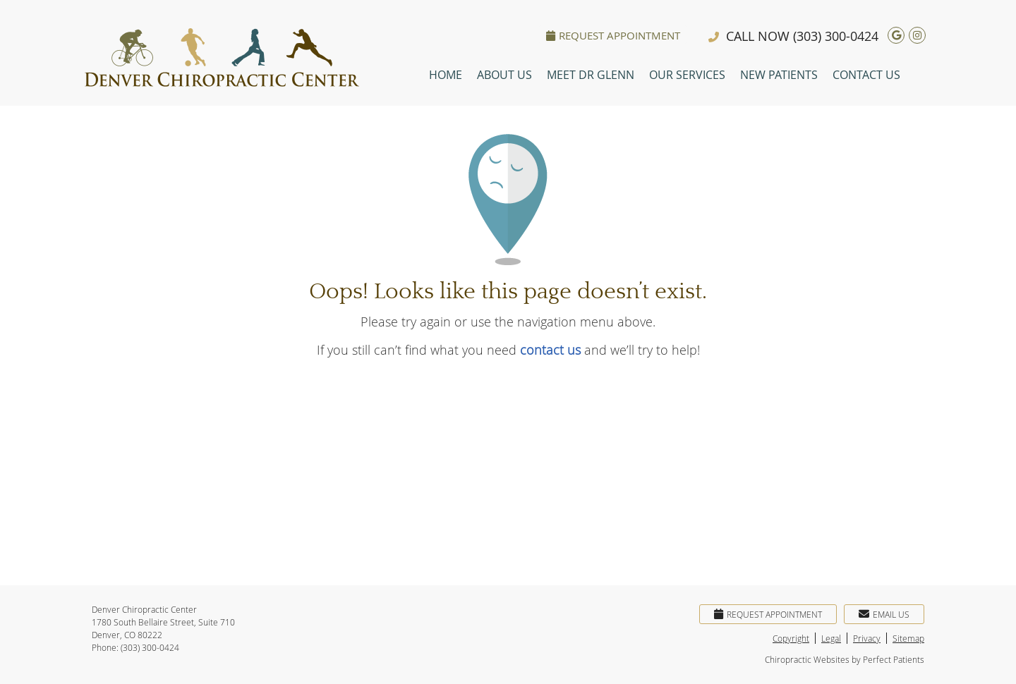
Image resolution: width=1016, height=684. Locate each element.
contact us (550, 349)
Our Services (687, 75)
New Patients (779, 75)
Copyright (791, 638)
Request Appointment (613, 35)
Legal (831, 638)
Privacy (867, 638)
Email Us (884, 614)
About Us (504, 75)
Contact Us (866, 75)
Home (445, 75)
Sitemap (908, 638)
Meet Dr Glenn (590, 75)
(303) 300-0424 (835, 36)
